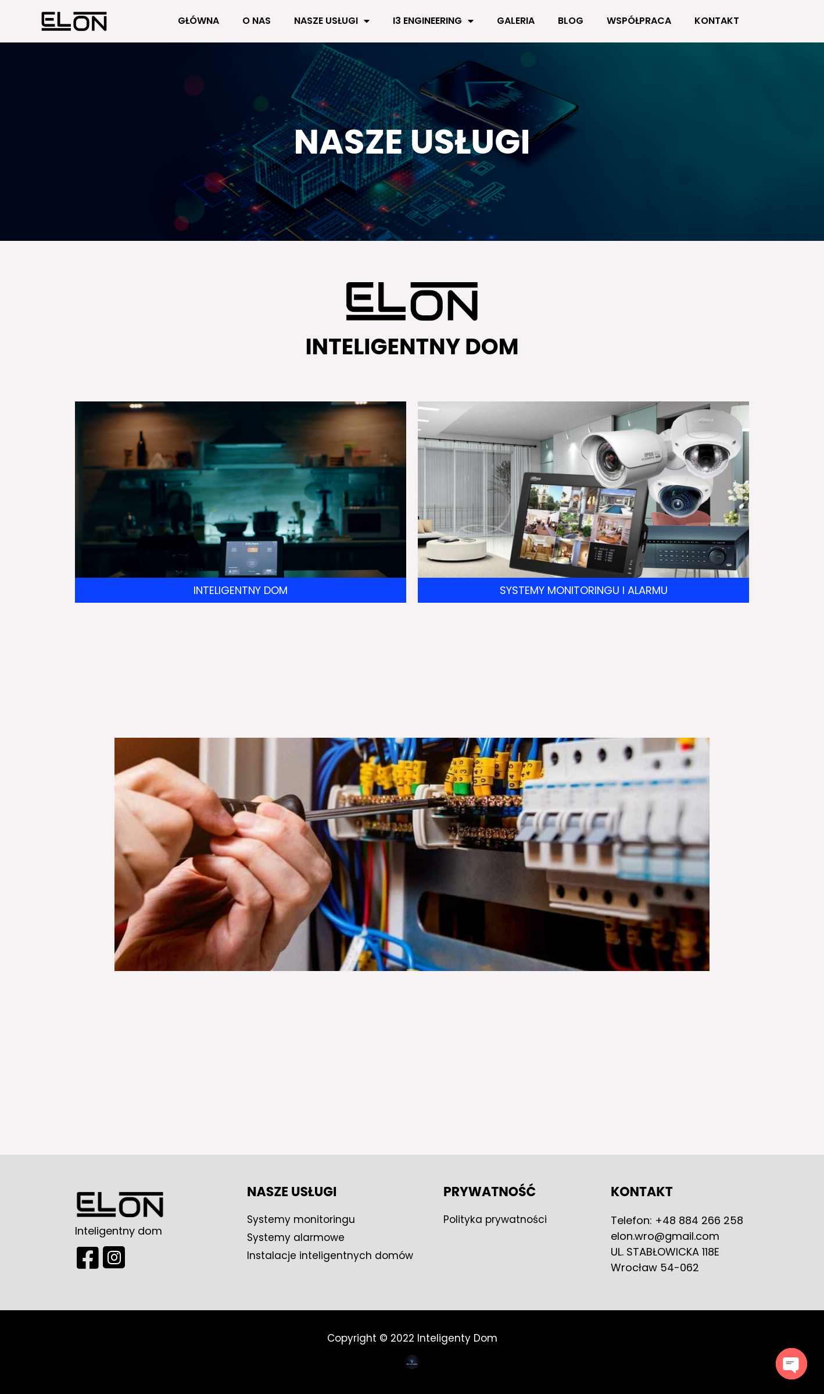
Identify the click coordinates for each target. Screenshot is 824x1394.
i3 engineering (433, 20)
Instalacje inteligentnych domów (331, 1255)
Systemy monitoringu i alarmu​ (584, 590)
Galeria (516, 20)
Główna (198, 20)
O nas (256, 20)
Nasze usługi (332, 20)
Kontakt (716, 20)
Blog (570, 20)
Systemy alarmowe (297, 1237)
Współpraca (639, 20)
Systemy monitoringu (302, 1219)
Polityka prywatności (496, 1219)
